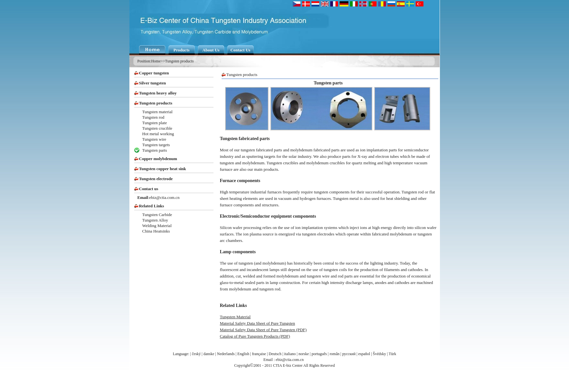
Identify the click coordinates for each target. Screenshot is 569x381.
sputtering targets (260, 156)
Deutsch (275, 354)
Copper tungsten (154, 73)
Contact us (149, 188)
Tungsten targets (156, 144)
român (335, 354)
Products (181, 50)
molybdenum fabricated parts (314, 149)
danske (208, 354)
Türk (392, 354)
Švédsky (379, 354)
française (259, 354)
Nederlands (226, 354)
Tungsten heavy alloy (158, 93)
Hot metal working (158, 133)
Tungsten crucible (157, 128)
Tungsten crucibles (282, 162)
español (364, 354)
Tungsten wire (154, 139)
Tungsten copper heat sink (162, 168)
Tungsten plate (154, 122)
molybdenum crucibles (325, 162)
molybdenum (253, 162)
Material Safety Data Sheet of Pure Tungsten (257, 323)
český (196, 354)
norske (304, 354)
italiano (290, 354)
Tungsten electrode (156, 178)
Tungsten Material (235, 316)
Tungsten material (157, 111)
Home (155, 61)
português (319, 354)
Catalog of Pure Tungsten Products (249, 336)
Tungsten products (179, 61)
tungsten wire (318, 276)
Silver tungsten (152, 83)
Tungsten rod (153, 117)
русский (349, 354)
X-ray (362, 156)
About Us (210, 50)
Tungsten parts (154, 150)
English (243, 354)
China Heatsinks (156, 231)
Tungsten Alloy (155, 220)
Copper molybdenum (158, 158)
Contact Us (240, 50)
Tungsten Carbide (157, 214)
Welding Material (157, 225)
